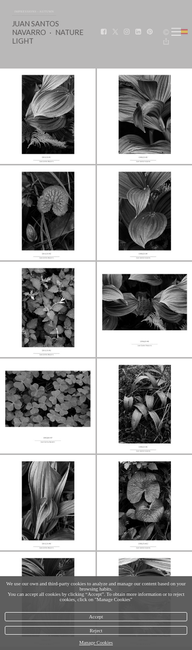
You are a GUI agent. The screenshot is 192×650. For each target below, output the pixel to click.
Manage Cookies (96, 642)
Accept (96, 616)
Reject (96, 630)
